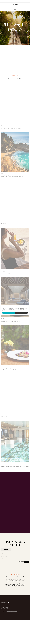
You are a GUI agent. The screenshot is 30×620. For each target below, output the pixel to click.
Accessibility (2, 615)
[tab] (6, 549)
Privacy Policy (6, 615)
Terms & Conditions (11, 615)
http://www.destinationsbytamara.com (12, 611)
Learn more (3, 310)
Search (27, 561)
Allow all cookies (8, 312)
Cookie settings (21, 312)
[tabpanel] (15, 557)
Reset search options (21, 561)
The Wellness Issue (15, 8)
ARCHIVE (15, 9)
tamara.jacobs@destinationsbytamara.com (10, 604)
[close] (27, 306)
